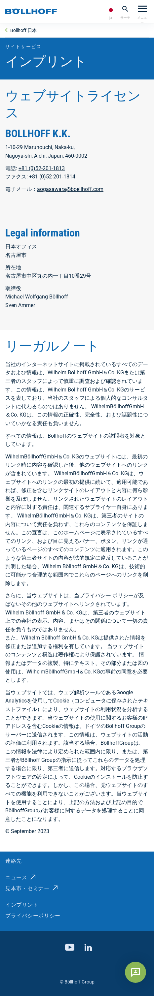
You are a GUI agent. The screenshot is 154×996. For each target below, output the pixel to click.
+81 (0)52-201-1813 (42, 168)
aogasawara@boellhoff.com (70, 189)
